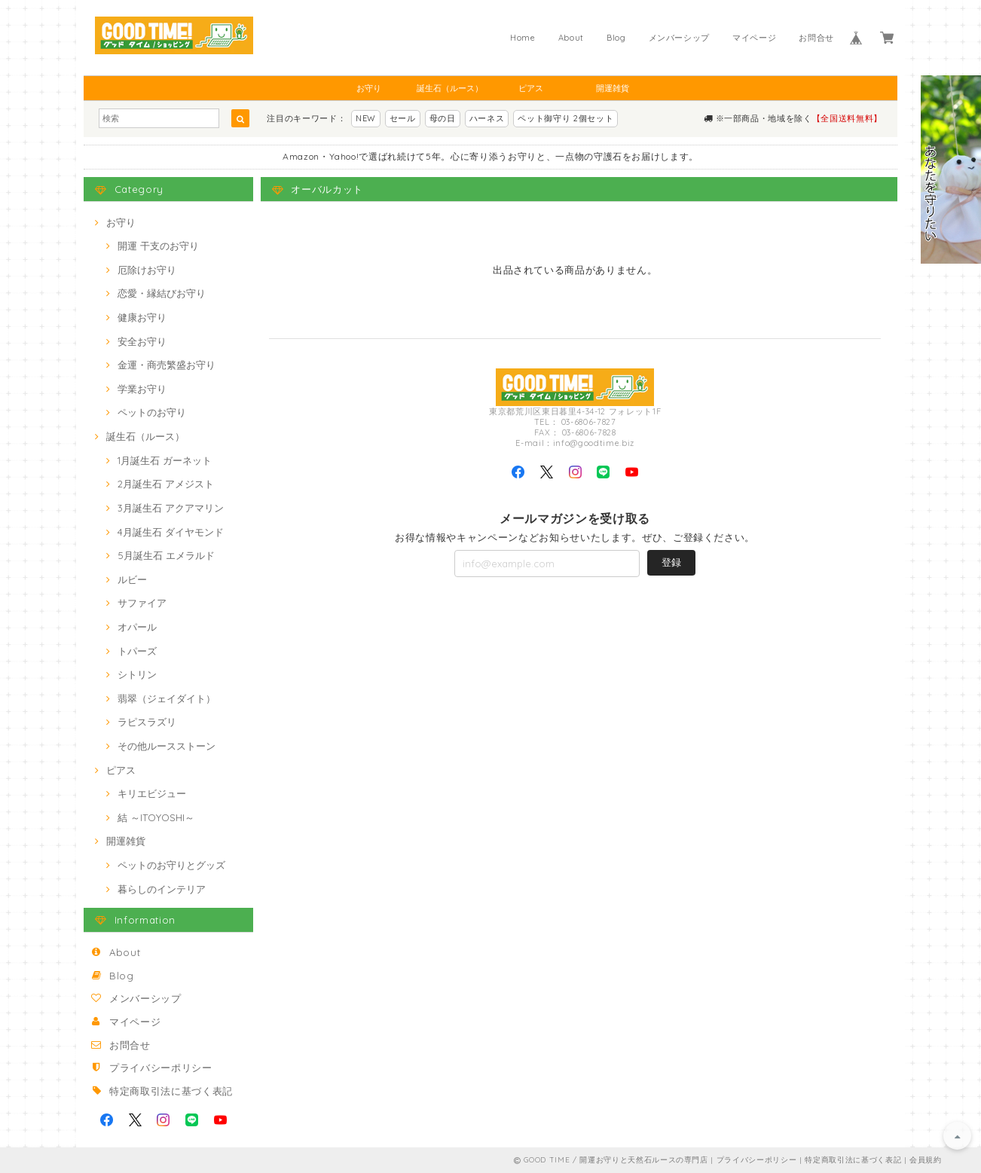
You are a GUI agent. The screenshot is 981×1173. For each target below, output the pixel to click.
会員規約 (925, 1160)
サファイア (142, 603)
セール (403, 118)
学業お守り (142, 389)
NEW (366, 118)
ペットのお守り (152, 412)
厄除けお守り (147, 270)
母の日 (442, 118)
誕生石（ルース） (450, 88)
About (571, 37)
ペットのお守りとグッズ (171, 865)
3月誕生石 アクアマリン (171, 508)
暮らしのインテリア (162, 889)
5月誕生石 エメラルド (166, 555)
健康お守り (142, 317)
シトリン (137, 674)
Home (523, 37)
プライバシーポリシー (160, 1068)
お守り (368, 88)
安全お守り (142, 341)
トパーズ (137, 651)
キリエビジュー (152, 793)
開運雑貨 (612, 88)
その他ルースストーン (166, 746)
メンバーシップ (680, 37)
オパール (137, 627)
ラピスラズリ (147, 722)
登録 (671, 562)
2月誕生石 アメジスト (166, 484)
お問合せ (816, 37)
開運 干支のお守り (158, 246)
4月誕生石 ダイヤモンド (171, 532)
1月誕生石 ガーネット (165, 460)
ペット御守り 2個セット (565, 118)
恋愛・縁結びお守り (162, 293)
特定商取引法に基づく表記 (171, 1091)
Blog (616, 37)
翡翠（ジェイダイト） (166, 698)
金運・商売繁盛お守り (166, 365)
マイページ (754, 37)
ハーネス (487, 118)
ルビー (132, 579)
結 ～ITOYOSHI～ (156, 817)
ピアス (530, 88)
